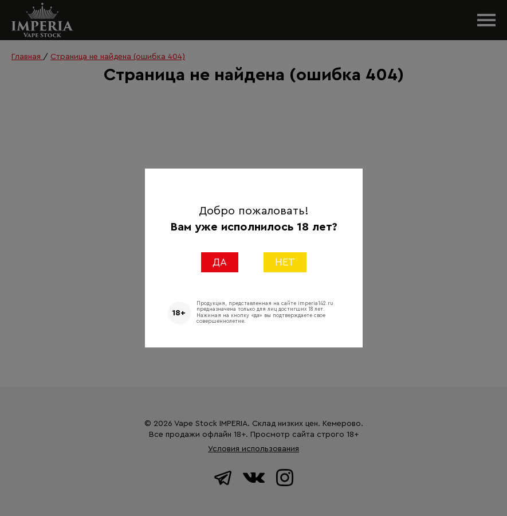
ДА (220, 262)
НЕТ (285, 262)
